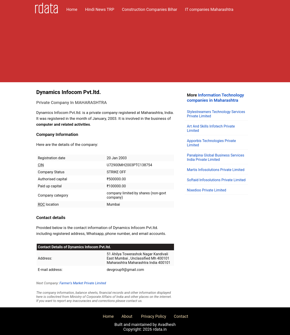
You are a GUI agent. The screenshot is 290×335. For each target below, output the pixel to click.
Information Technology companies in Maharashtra (215, 97)
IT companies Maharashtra (209, 9)
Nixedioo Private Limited (206, 190)
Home (71, 9)
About (126, 316)
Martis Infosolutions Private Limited (215, 170)
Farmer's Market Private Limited (83, 283)
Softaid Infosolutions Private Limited (216, 180)
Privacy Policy (153, 316)
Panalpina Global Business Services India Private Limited (215, 157)
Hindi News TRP (99, 9)
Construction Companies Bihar (149, 9)
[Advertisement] (145, 50)
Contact (181, 316)
